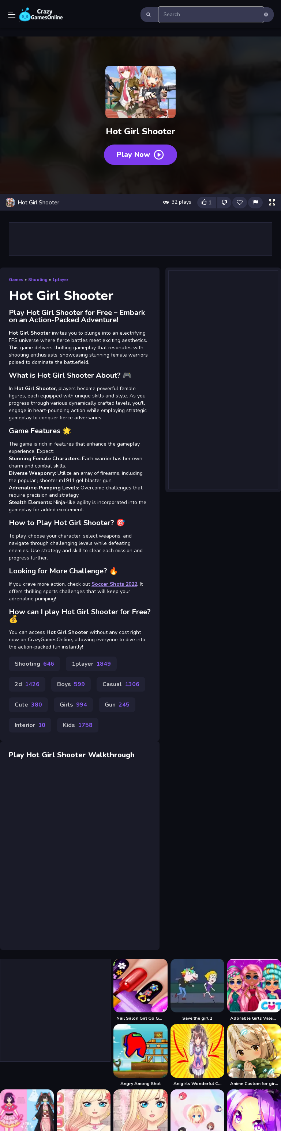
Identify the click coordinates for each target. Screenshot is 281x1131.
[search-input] (211, 14)
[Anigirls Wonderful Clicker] (197, 1055)
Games (16, 279)
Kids (78, 725)
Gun (117, 704)
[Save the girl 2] (197, 990)
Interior (30, 725)
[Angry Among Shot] (140, 1055)
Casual (120, 684)
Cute (28, 704)
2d (27, 684)
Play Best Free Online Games (41, 14)
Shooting (38, 279)
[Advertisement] (140, 239)
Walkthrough (111, 755)
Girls (73, 704)
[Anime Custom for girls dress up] (254, 1055)
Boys (71, 684)
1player (60, 279)
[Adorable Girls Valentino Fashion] (254, 990)
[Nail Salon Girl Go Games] (140, 990)
